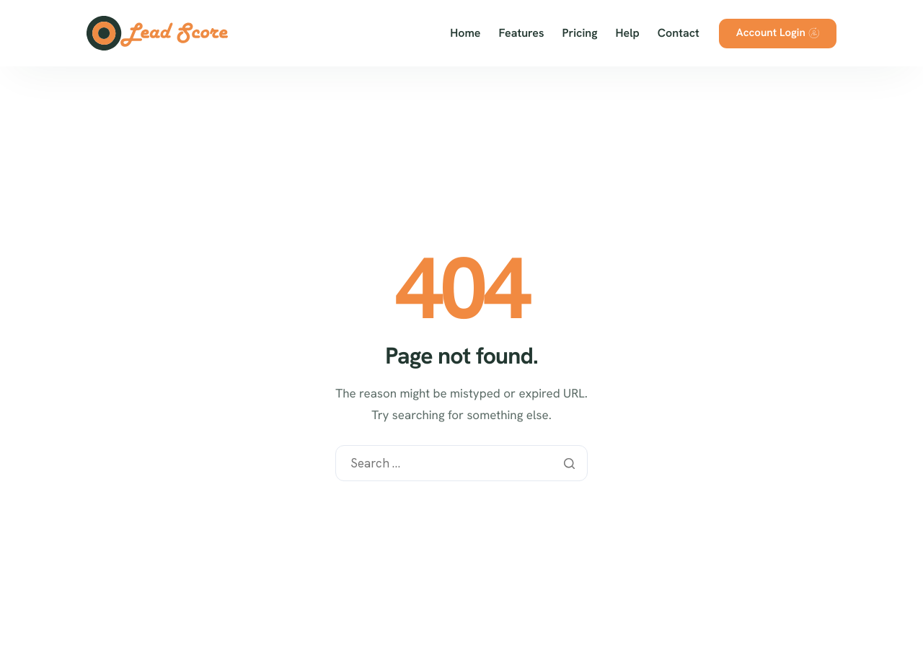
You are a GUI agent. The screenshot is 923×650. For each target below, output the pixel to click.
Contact (678, 33)
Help (628, 33)
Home (465, 33)
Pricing (580, 33)
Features (521, 33)
